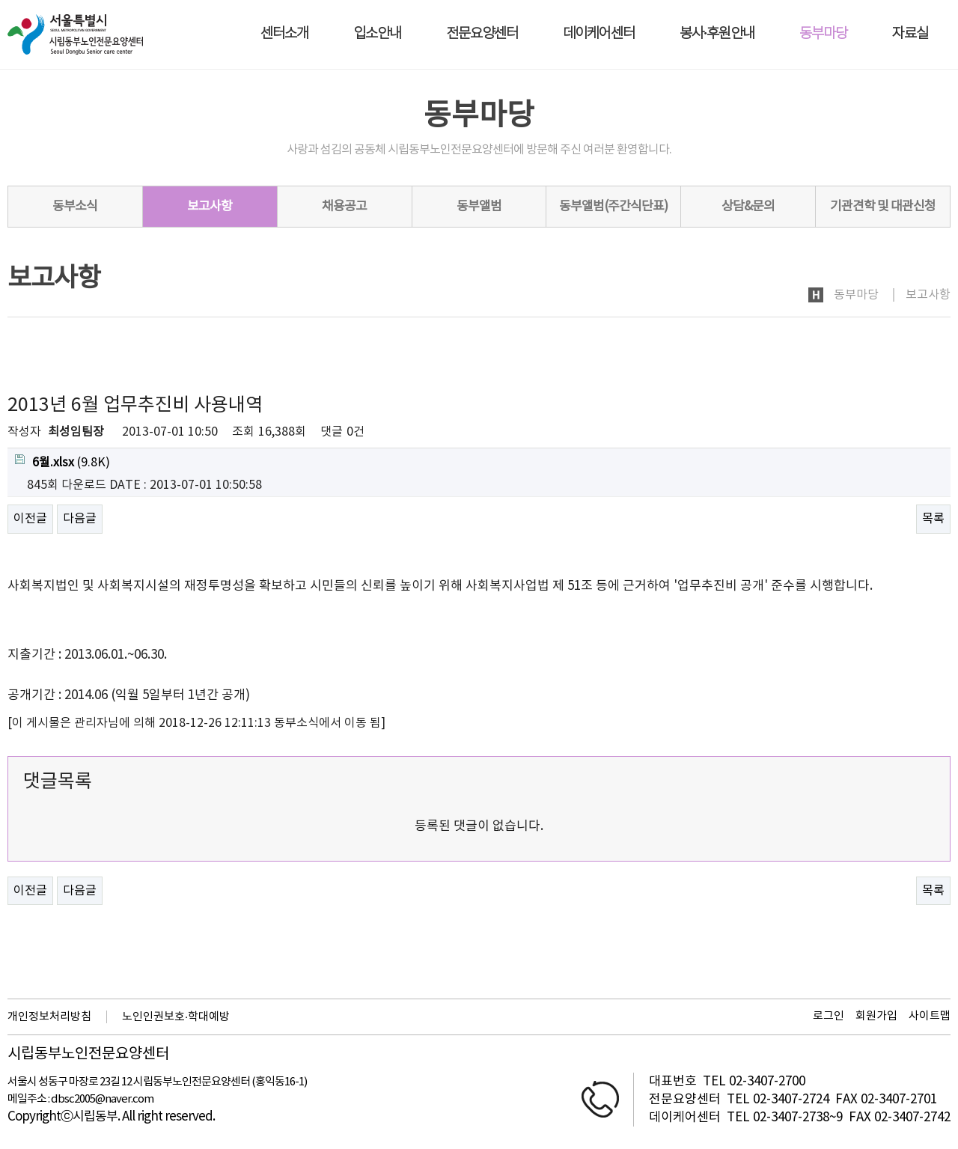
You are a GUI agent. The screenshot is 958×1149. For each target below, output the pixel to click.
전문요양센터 (482, 34)
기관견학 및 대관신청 (883, 206)
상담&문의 (748, 206)
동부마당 (823, 34)
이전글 (30, 518)
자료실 (910, 34)
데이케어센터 (599, 34)
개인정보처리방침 (49, 1016)
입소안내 (377, 34)
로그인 (828, 1016)
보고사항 (209, 206)
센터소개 (284, 34)
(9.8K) (62, 461)
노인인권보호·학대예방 (176, 1016)
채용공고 (344, 206)
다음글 (80, 518)
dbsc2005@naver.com (102, 1099)
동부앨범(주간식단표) (613, 206)
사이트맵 (930, 1016)
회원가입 (876, 1016)
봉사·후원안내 (717, 34)
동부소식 (74, 206)
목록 (933, 518)
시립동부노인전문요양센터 (88, 1054)
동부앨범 (479, 206)
